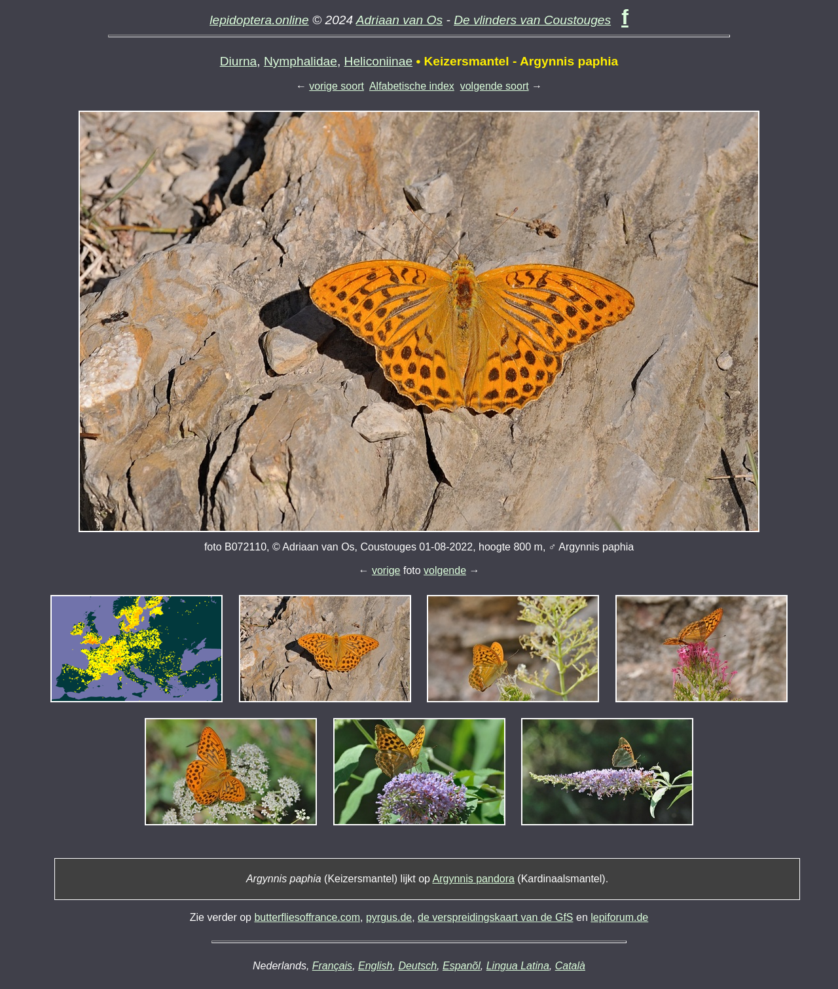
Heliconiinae (378, 61)
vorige (386, 570)
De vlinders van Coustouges (532, 20)
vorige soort (336, 86)
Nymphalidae (300, 61)
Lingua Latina (517, 965)
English (375, 965)
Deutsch (417, 965)
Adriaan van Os (399, 20)
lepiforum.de (619, 917)
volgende (445, 570)
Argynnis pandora (474, 878)
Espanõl (462, 965)
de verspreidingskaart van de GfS (495, 917)
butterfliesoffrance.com (307, 917)
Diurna (238, 61)
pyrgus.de (389, 917)
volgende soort (494, 86)
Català (570, 965)
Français (332, 965)
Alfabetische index (411, 86)
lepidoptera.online (259, 20)
